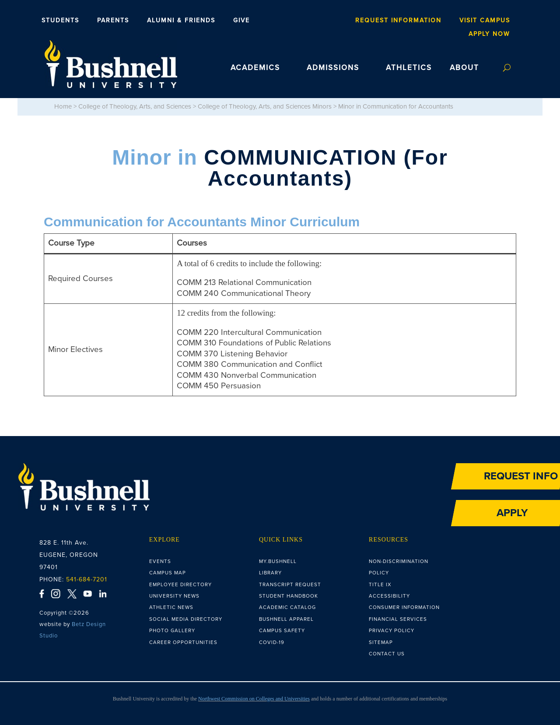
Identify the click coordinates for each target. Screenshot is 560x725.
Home (63, 106)
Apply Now (489, 34)
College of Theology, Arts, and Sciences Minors (265, 106)
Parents (113, 20)
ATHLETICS (409, 67)
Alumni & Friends (181, 20)
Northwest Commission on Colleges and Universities (254, 699)
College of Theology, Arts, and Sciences (134, 106)
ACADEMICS (255, 67)
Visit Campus (484, 20)
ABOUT (464, 67)
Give (241, 20)
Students (60, 20)
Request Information (398, 20)
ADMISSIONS (333, 67)
